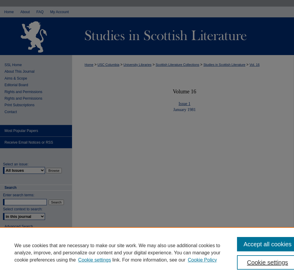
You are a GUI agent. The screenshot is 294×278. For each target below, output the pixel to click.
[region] (147, 252)
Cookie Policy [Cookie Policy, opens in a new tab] (202, 259)
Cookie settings (94, 259)
